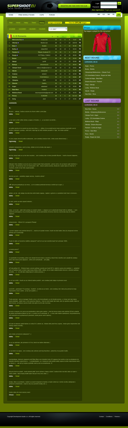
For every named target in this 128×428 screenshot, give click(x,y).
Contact (101, 416)
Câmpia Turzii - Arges (102, 115)
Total (10, 23)
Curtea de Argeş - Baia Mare (93, 78)
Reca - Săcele (102, 134)
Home (18, 23)
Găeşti (14, 61)
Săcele (14, 71)
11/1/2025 (22, 29)
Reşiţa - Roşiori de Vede (102, 137)
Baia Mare (15, 89)
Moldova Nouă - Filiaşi (102, 121)
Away (26, 23)
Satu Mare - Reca (90, 94)
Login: (98, 3)
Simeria (14, 83)
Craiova (14, 74)
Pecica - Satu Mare (102, 131)
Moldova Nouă (17, 92)
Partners (117, 416)
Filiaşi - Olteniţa (89, 84)
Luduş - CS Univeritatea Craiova (102, 118)
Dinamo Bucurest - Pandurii (93, 81)
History (42, 23)
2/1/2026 (12, 29)
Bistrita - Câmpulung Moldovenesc (102, 112)
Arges (14, 86)
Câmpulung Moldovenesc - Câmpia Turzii (97, 72)
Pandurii (15, 52)
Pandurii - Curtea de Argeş (102, 127)
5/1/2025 (42, 29)
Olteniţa (15, 43)
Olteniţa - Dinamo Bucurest (102, 124)
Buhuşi (14, 64)
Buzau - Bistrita (89, 69)
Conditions (109, 416)
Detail (17, 114)
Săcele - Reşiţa (89, 91)
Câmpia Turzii (16, 67)
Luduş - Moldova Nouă (92, 88)
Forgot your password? (112, 10)
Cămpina (15, 80)
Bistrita (14, 77)
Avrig (14, 99)
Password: (96, 7)
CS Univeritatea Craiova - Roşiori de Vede (98, 75)
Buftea (14, 49)
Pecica (14, 95)
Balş (14, 46)
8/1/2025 (32, 29)
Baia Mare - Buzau (102, 109)
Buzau (14, 58)
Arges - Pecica (89, 66)
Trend (34, 23)
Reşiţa (14, 55)
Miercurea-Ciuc (17, 39)
